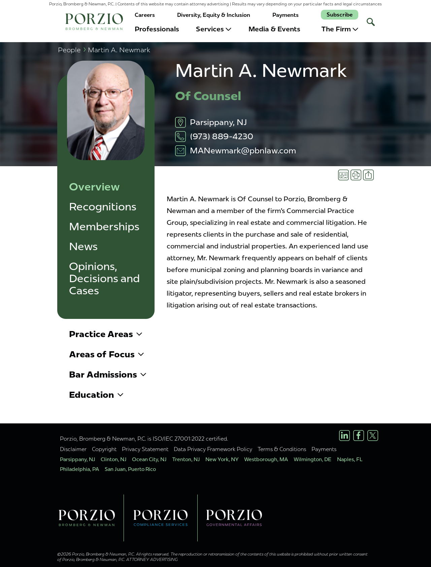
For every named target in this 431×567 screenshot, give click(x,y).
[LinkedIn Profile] (344, 435)
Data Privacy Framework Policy (213, 449)
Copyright (104, 449)
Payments (285, 15)
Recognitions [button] (102, 207)
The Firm (339, 29)
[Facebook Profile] (358, 435)
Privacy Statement (145, 449)
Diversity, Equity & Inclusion (213, 15)
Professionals (157, 29)
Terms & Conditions (282, 449)
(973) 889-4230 (221, 136)
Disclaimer (73, 449)
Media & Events (274, 29)
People (72, 50)
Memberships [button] (104, 226)
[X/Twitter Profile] (372, 435)
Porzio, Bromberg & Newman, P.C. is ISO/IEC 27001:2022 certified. (144, 438)
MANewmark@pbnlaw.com (243, 150)
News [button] (83, 246)
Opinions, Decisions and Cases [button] (104, 278)
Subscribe (340, 14)
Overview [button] (94, 187)
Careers (145, 15)
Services (213, 29)
